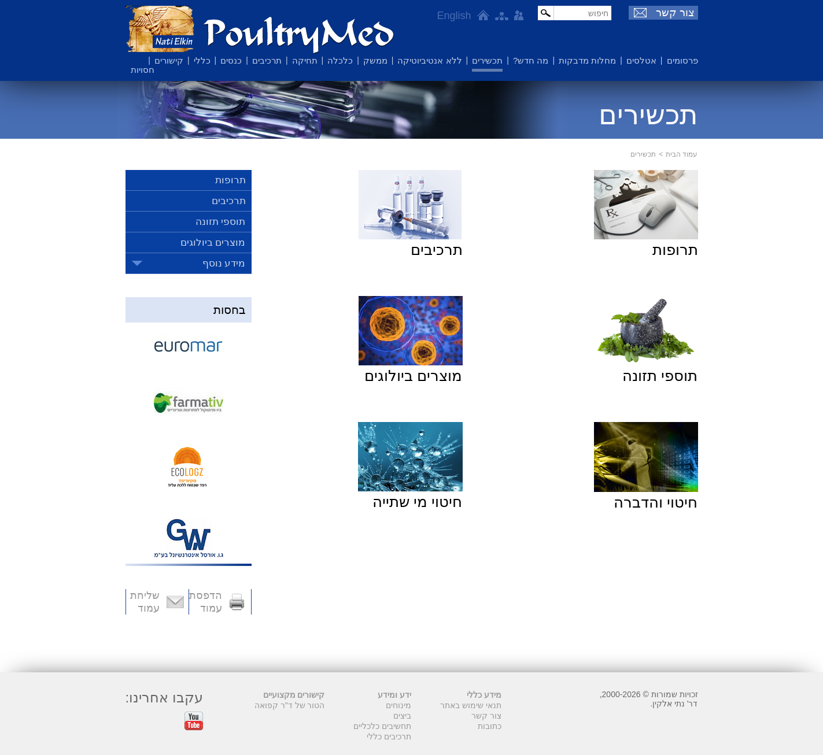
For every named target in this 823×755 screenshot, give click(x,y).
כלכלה (340, 60)
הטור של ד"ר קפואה (289, 705)
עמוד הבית (681, 154)
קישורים (168, 60)
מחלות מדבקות (587, 60)
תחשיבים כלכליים (382, 726)
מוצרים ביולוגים (413, 375)
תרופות (675, 249)
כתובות (489, 726)
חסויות (142, 70)
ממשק (375, 60)
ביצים (402, 715)
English (454, 15)
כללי (202, 60)
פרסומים (682, 60)
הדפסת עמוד (205, 602)
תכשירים (487, 60)
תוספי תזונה (659, 375)
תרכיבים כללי (389, 736)
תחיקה (305, 60)
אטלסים (641, 60)
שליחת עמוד (145, 602)
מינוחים (398, 705)
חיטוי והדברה (655, 502)
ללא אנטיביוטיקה (429, 60)
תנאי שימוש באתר (470, 705)
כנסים (231, 60)
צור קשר (675, 12)
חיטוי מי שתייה (417, 501)
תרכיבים (267, 60)
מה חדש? (531, 60)
